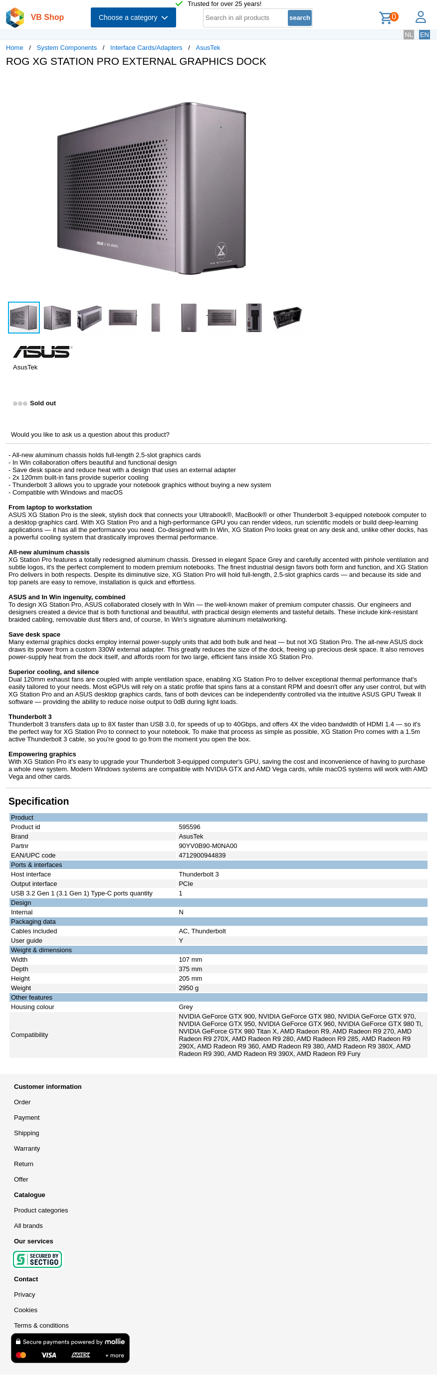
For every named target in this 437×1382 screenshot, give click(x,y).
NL (409, 34)
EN (424, 34)
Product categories (41, 1210)
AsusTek (208, 47)
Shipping (26, 1133)
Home (14, 47)
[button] (296, 85)
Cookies (25, 1310)
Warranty (27, 1148)
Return (23, 1164)
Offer (21, 1179)
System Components (67, 47)
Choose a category (133, 17)
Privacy (24, 1294)
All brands (28, 1225)
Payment (26, 1117)
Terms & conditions (41, 1325)
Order (22, 1102)
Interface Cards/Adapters (146, 47)
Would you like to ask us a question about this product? (90, 434)
